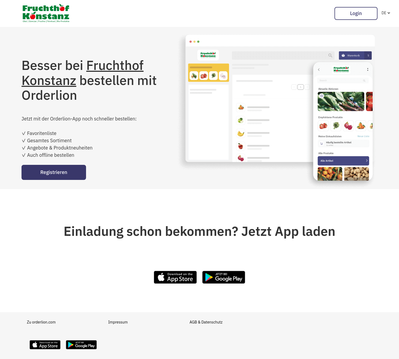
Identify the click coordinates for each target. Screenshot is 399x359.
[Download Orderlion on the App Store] (45, 350)
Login (356, 13)
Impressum (118, 322)
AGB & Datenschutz (206, 322)
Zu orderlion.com (41, 322)
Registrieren (53, 172)
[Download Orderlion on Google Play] (81, 350)
